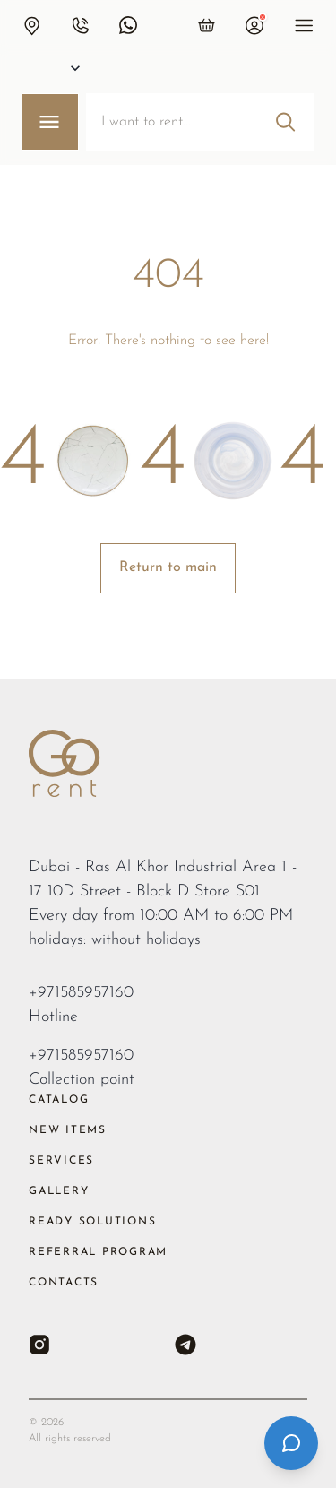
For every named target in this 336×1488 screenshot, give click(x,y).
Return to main (168, 567)
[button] (31, 25)
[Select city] (57, 68)
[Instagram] (39, 1344)
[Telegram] (185, 1344)
